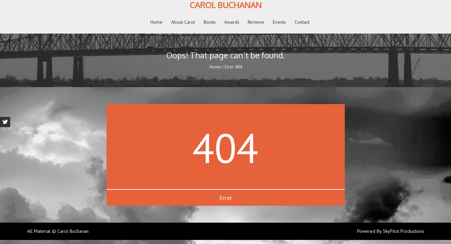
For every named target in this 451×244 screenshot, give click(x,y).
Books (210, 22)
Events (279, 22)
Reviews (256, 22)
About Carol (183, 22)
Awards (231, 22)
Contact (302, 22)
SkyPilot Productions (403, 231)
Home (156, 22)
